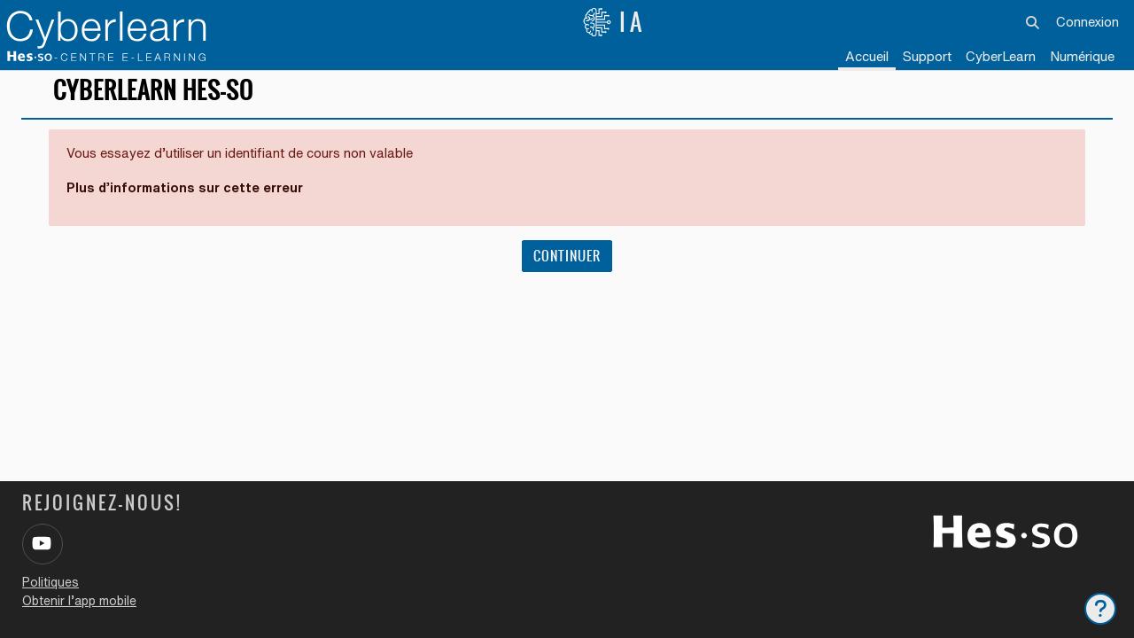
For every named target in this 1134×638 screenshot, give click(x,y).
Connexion (1087, 21)
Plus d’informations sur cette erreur (187, 199)
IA (614, 22)
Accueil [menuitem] (867, 56)
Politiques (50, 582)
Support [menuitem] (927, 56)
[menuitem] (1001, 57)
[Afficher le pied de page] (1100, 609)
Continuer (567, 267)
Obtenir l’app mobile (79, 601)
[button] (1033, 22)
